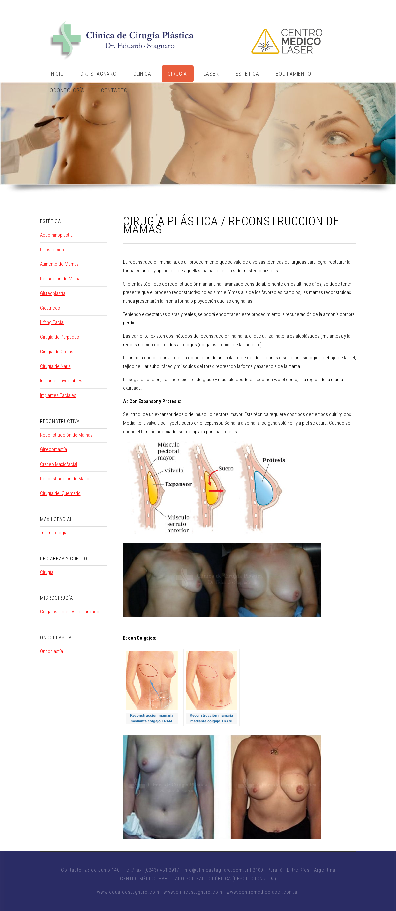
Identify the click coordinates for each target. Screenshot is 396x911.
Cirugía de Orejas (56, 352)
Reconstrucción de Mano (64, 479)
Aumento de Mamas (59, 264)
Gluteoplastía (52, 293)
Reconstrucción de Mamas (66, 435)
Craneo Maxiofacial (58, 464)
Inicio (57, 74)
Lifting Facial (52, 322)
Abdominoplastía (56, 235)
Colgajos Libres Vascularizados (71, 612)
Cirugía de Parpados (59, 337)
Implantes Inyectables (61, 381)
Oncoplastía (51, 651)
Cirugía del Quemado (60, 493)
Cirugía (177, 74)
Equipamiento (294, 74)
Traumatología (53, 533)
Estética (247, 74)
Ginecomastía (53, 449)
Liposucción (52, 250)
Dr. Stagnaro (98, 74)
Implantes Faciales (58, 395)
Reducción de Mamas (61, 279)
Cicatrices (50, 308)
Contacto (114, 90)
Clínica (142, 74)
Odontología (67, 90)
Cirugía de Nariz (55, 366)
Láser (211, 74)
